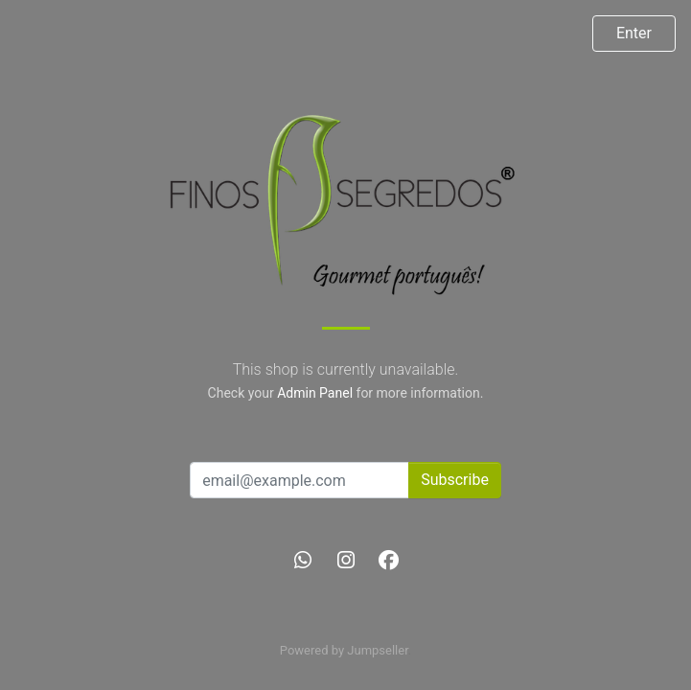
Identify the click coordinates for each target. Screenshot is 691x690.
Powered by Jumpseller (344, 650)
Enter (634, 33)
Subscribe (455, 480)
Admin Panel (315, 393)
